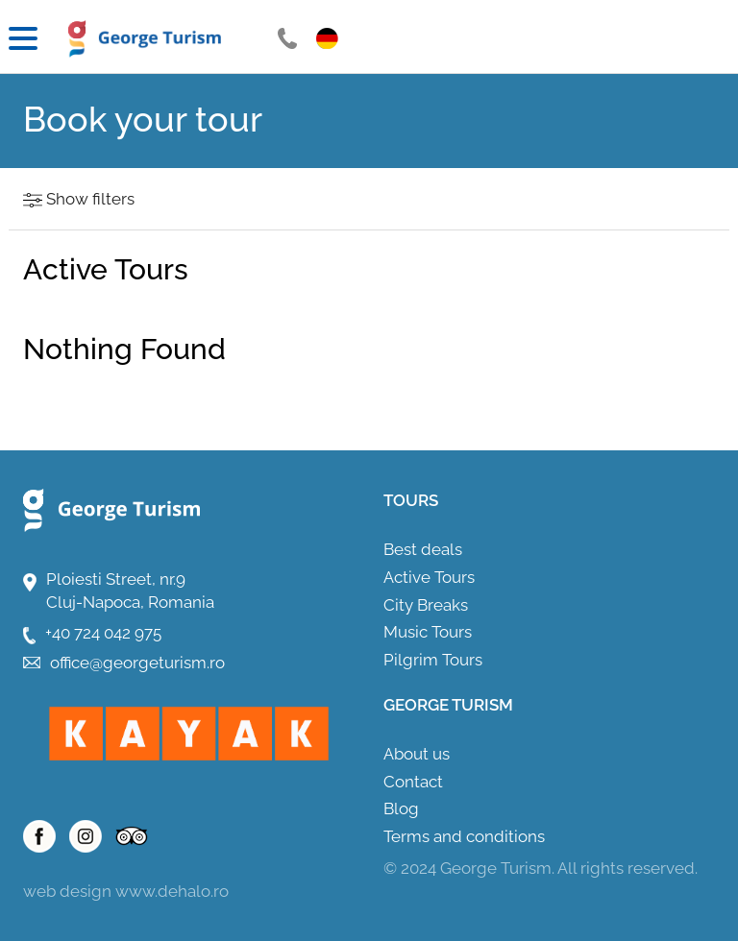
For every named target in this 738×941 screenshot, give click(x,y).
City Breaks (425, 605)
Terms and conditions (464, 836)
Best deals (422, 549)
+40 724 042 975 (103, 632)
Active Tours (429, 577)
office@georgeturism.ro (137, 662)
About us (416, 753)
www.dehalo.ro (172, 891)
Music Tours (427, 631)
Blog (401, 808)
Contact (413, 781)
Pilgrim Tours (432, 659)
